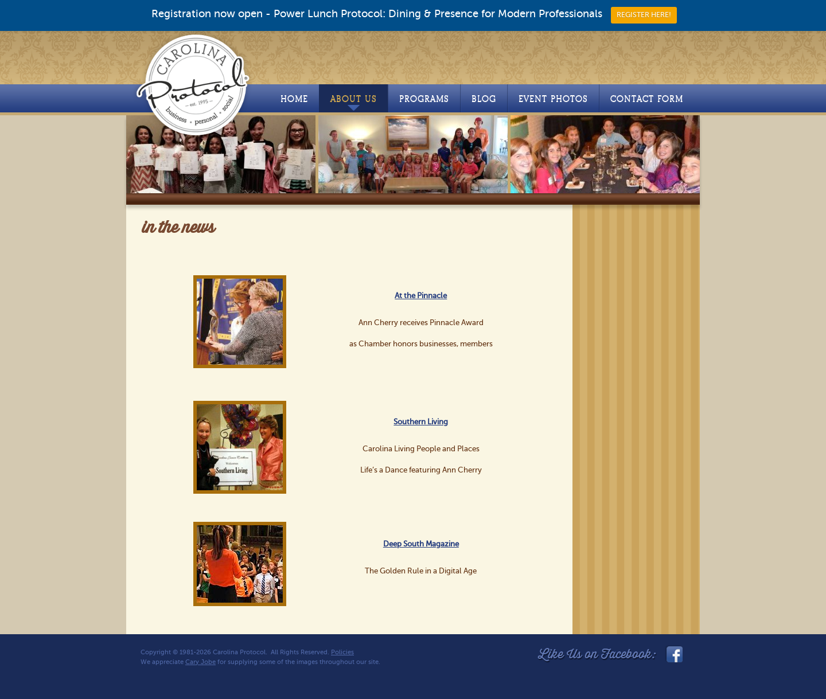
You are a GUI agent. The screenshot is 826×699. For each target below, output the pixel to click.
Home (294, 98)
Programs (424, 98)
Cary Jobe (200, 662)
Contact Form (646, 98)
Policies (342, 652)
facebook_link (673, 654)
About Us (353, 102)
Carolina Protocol (193, 84)
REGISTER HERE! (644, 15)
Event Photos (553, 98)
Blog (484, 98)
